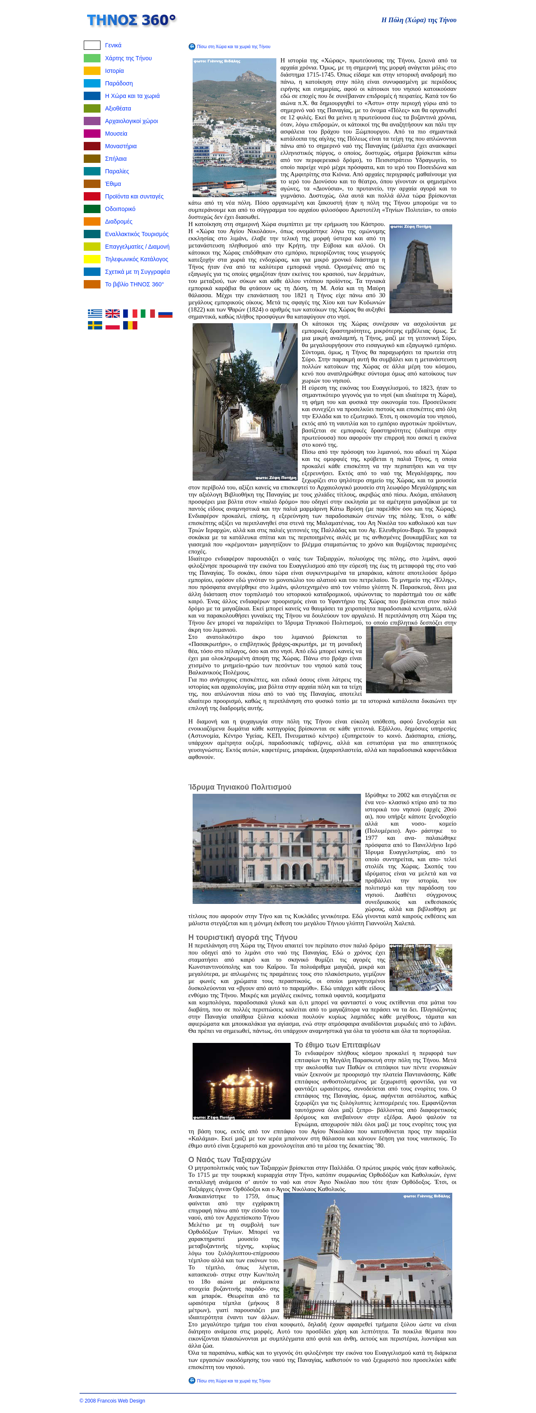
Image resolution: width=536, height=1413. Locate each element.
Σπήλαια (116, 158)
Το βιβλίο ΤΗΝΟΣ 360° (134, 284)
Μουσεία (116, 133)
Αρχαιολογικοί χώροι (131, 121)
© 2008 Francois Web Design (112, 1401)
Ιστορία (114, 70)
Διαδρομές (118, 221)
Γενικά (113, 45)
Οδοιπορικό (120, 209)
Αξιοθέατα (118, 108)
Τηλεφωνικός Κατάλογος (136, 259)
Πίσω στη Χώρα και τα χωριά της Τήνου (233, 46)
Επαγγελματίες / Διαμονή (137, 246)
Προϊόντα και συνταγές (134, 196)
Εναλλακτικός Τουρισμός (137, 234)
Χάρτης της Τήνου (128, 58)
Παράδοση (119, 83)
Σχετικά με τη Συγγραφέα (137, 271)
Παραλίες (117, 171)
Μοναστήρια (121, 146)
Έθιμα (113, 183)
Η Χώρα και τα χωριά (132, 96)
